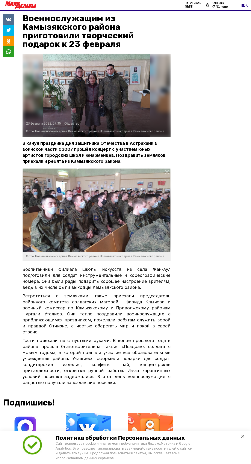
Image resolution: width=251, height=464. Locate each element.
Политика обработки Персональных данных (120, 438)
